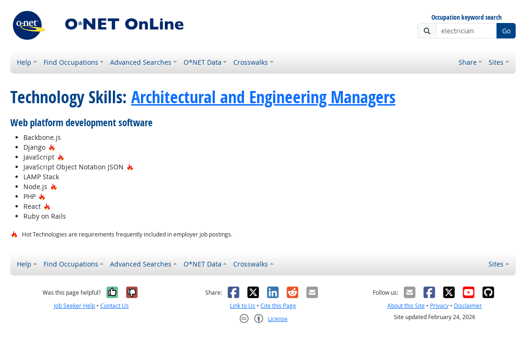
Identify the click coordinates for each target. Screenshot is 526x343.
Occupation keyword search (466, 18)
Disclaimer (468, 306)
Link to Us (242, 306)
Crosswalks (250, 62)
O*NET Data (203, 62)
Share (468, 62)
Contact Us (114, 306)
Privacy (439, 306)
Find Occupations (71, 62)
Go (506, 30)
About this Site (406, 306)
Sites (496, 62)
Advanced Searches (140, 62)
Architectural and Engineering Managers (263, 96)
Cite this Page (278, 306)
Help (24, 62)
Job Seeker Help (74, 306)
